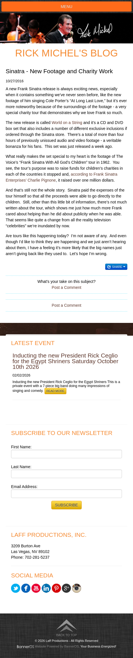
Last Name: (21, 466)
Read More (56, 391)
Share (116, 267)
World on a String (67, 122)
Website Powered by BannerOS (57, 646)
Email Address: (24, 486)
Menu (66, 6)
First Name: (21, 447)
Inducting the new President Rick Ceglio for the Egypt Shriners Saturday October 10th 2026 (65, 361)
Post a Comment (66, 287)
